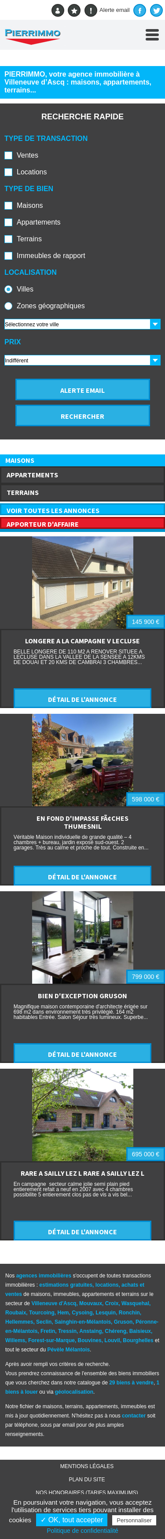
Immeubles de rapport (51, 255)
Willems (15, 1340)
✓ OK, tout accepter (71, 1520)
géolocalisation (74, 1392)
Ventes (27, 155)
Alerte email (107, 10)
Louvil (112, 1340)
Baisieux (140, 1331)
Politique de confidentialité (82, 1530)
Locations (32, 172)
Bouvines (90, 1340)
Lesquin (105, 1313)
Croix (112, 1303)
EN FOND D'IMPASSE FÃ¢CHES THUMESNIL (82, 822)
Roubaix (15, 1313)
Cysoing (82, 1313)
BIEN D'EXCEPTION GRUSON (82, 996)
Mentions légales (87, 1466)
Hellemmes (19, 1322)
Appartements (39, 222)
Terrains (29, 239)
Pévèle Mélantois (68, 1350)
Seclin (43, 1322)
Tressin (67, 1331)
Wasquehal (135, 1303)
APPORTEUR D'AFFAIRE (43, 524)
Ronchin (129, 1313)
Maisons (30, 205)
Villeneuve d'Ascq (53, 1303)
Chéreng (115, 1331)
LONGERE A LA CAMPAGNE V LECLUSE (82, 641)
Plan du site (87, 1479)
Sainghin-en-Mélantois (83, 1322)
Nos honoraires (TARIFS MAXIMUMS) (87, 1493)
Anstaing (90, 1331)
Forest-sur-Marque (51, 1340)
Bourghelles (138, 1340)
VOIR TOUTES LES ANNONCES (53, 510)
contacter (134, 1416)
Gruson (123, 1322)
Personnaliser (134, 1520)
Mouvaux (90, 1303)
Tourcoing (42, 1313)
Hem (63, 1313)
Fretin (47, 1331)
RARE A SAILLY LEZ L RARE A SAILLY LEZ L (82, 1173)
